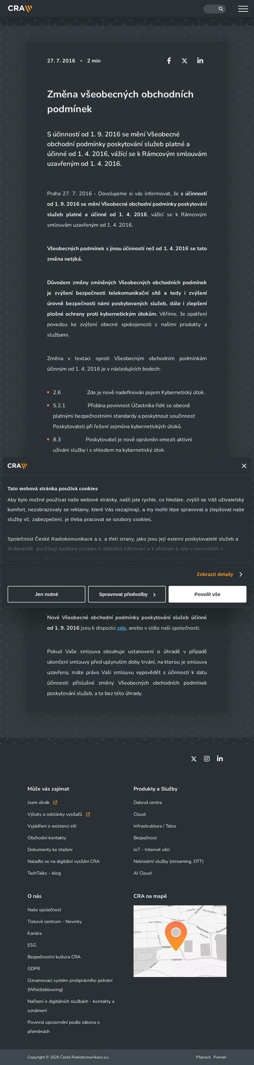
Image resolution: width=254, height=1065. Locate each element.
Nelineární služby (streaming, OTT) (169, 861)
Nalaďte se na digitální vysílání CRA (63, 861)
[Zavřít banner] (244, 466)
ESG (31, 945)
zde (121, 628)
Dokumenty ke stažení (49, 850)
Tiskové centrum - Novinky (54, 921)
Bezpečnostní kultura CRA (54, 957)
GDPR (33, 969)
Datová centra (148, 802)
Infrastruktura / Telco (155, 826)
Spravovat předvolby (127, 594)
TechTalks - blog (44, 873)
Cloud (140, 814)
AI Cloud (143, 873)
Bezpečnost (145, 838)
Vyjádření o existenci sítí (51, 826)
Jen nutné (46, 594)
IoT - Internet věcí (152, 850)
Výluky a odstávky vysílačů (58, 814)
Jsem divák (42, 802)
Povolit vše (207, 594)
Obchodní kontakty (46, 838)
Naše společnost (44, 910)
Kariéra (34, 933)
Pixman (220, 1057)
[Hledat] (214, 9)
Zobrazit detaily (215, 574)
